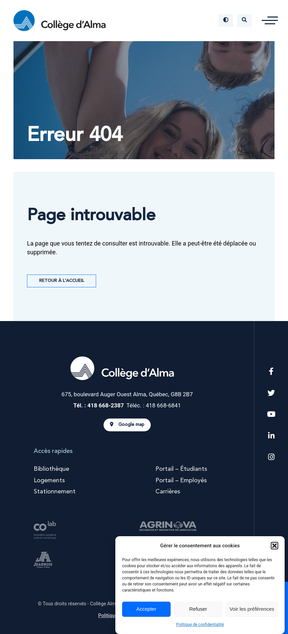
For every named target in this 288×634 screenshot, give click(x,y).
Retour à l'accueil (61, 281)
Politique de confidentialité (200, 624)
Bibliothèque (51, 469)
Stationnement (55, 492)
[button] (274, 545)
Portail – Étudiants (181, 469)
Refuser (198, 609)
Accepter (146, 609)
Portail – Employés (181, 481)
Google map (127, 424)
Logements (49, 481)
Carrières (167, 492)
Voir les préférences (251, 609)
